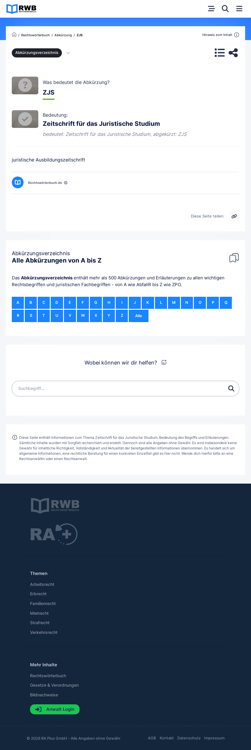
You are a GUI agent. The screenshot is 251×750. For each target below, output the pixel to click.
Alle (138, 316)
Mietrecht (39, 613)
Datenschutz (189, 738)
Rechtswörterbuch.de (45, 183)
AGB (152, 738)
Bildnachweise (44, 695)
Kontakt (167, 738)
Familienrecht (43, 603)
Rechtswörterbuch (48, 675)
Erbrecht (38, 593)
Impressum (214, 738)
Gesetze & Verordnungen (54, 685)
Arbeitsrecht (42, 584)
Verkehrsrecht (43, 632)
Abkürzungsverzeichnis (46, 278)
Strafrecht (39, 622)
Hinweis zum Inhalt (220, 35)
